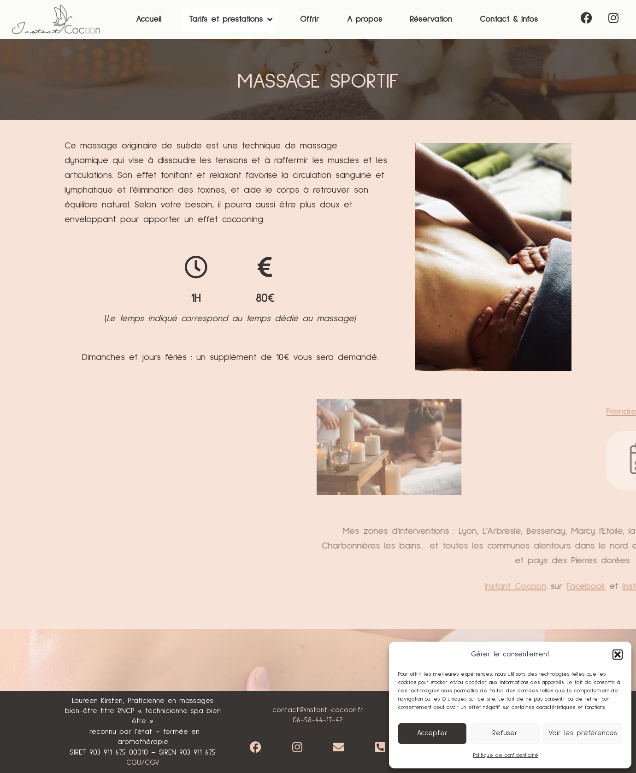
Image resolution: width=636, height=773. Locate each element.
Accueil (148, 19)
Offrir (309, 19)
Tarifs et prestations (230, 20)
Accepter (432, 733)
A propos (364, 19)
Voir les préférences (582, 733)
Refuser (505, 733)
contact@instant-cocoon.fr (317, 710)
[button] (617, 654)
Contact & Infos (509, 19)
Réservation (431, 19)
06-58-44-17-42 (318, 720)
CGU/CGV (142, 762)
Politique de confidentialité (505, 755)
